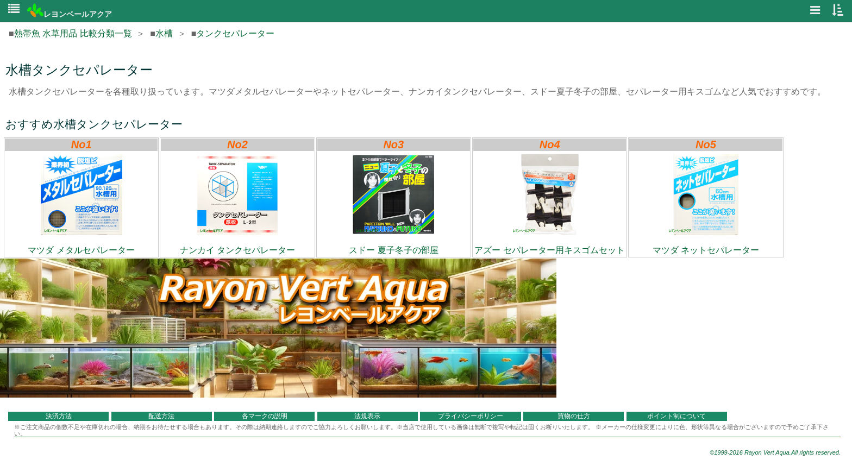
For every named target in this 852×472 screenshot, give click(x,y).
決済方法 (59, 416)
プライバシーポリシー (470, 416)
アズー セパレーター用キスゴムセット (549, 204)
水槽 (164, 33)
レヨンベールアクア (69, 14)
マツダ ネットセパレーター (706, 204)
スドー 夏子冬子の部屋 (393, 204)
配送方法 (161, 416)
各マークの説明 (264, 416)
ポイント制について (676, 416)
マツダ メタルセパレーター (81, 204)
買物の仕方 (573, 416)
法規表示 (367, 416)
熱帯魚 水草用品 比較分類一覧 (73, 33)
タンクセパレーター (235, 33)
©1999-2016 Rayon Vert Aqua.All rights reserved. (775, 452)
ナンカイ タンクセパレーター (237, 204)
